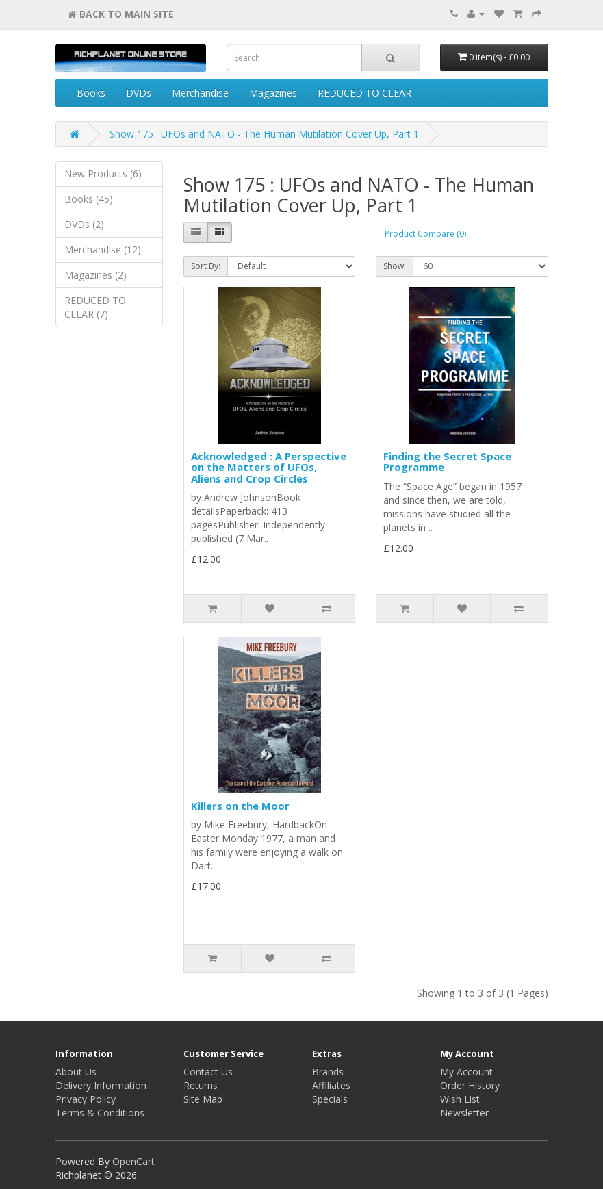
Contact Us (208, 1071)
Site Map (202, 1098)
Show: (394, 266)
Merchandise (200, 92)
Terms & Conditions (99, 1112)
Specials (330, 1098)
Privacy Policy (85, 1098)
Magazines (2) (95, 274)
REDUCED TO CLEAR (364, 92)
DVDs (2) (84, 224)
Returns (200, 1085)
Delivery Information (100, 1085)
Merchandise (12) (102, 249)
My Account (466, 1071)
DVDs (138, 92)
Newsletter (464, 1112)
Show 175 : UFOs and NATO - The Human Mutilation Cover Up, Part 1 (264, 133)
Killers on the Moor (240, 806)
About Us (76, 1071)
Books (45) (88, 198)
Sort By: (205, 266)
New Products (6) (103, 173)
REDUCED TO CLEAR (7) (95, 307)
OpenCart (133, 1161)
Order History (470, 1085)
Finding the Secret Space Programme (447, 461)
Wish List (460, 1098)
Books (91, 92)
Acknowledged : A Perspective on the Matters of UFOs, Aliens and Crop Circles (268, 467)
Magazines (273, 92)
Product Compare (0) (425, 234)
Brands (328, 1071)
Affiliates (331, 1085)
